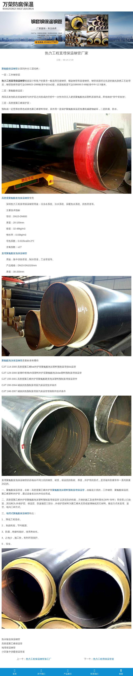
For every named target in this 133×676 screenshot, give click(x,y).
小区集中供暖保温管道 (13, 651)
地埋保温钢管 (8, 647)
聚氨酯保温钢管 (10, 68)
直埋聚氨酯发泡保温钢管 (14, 253)
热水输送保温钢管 (11, 639)
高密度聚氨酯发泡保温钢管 (15, 198)
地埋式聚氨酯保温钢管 (17, 513)
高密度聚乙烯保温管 (12, 643)
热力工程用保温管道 (103, 659)
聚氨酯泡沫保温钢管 (12, 360)
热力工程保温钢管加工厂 (38, 659)
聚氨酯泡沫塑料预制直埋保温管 (68, 490)
